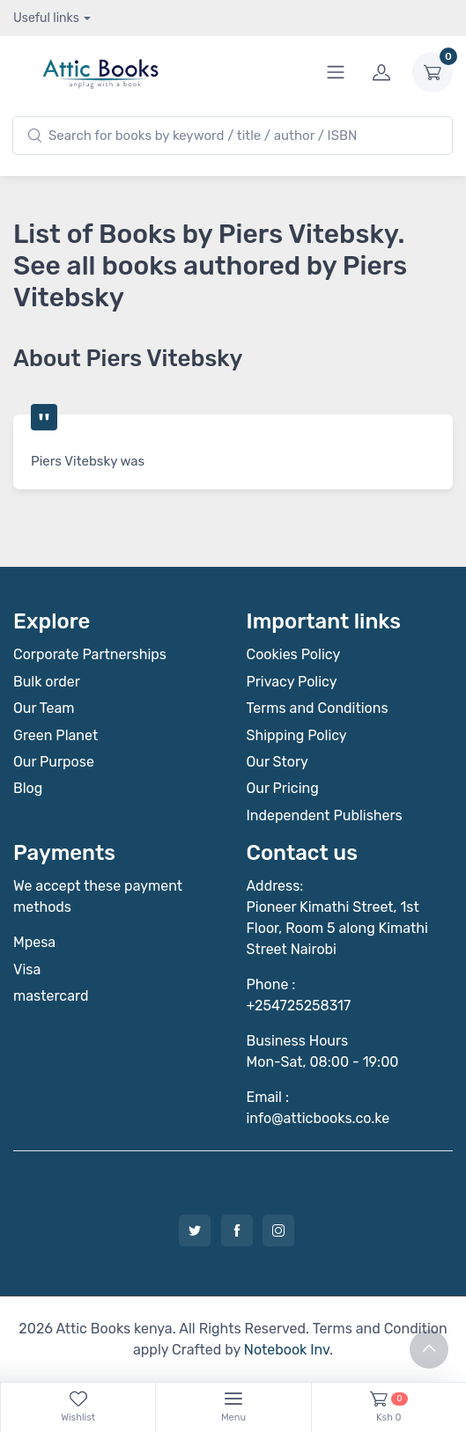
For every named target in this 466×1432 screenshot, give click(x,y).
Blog (27, 788)
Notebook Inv (286, 1349)
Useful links (46, 18)
